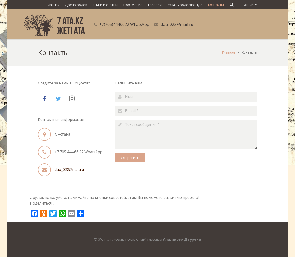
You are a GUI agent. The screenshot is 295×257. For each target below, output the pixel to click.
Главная (228, 52)
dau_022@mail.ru (177, 24)
